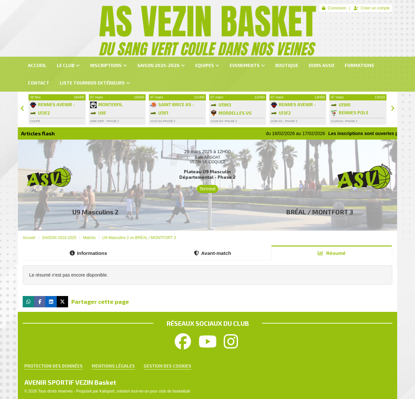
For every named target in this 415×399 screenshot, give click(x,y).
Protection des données (53, 366)
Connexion (334, 8)
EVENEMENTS (247, 65)
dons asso (321, 65)
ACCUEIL (37, 65)
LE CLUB (68, 65)
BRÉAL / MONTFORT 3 (319, 212)
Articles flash (38, 133)
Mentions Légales (113, 366)
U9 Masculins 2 (95, 212)
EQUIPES (207, 65)
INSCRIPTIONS (108, 65)
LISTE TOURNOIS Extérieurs (95, 83)
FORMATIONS (359, 65)
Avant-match (212, 253)
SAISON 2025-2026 (161, 65)
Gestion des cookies (167, 366)
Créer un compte (372, 8)
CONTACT (38, 83)
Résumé (332, 253)
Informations (88, 253)
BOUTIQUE (286, 65)
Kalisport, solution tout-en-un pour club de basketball (144, 391)
